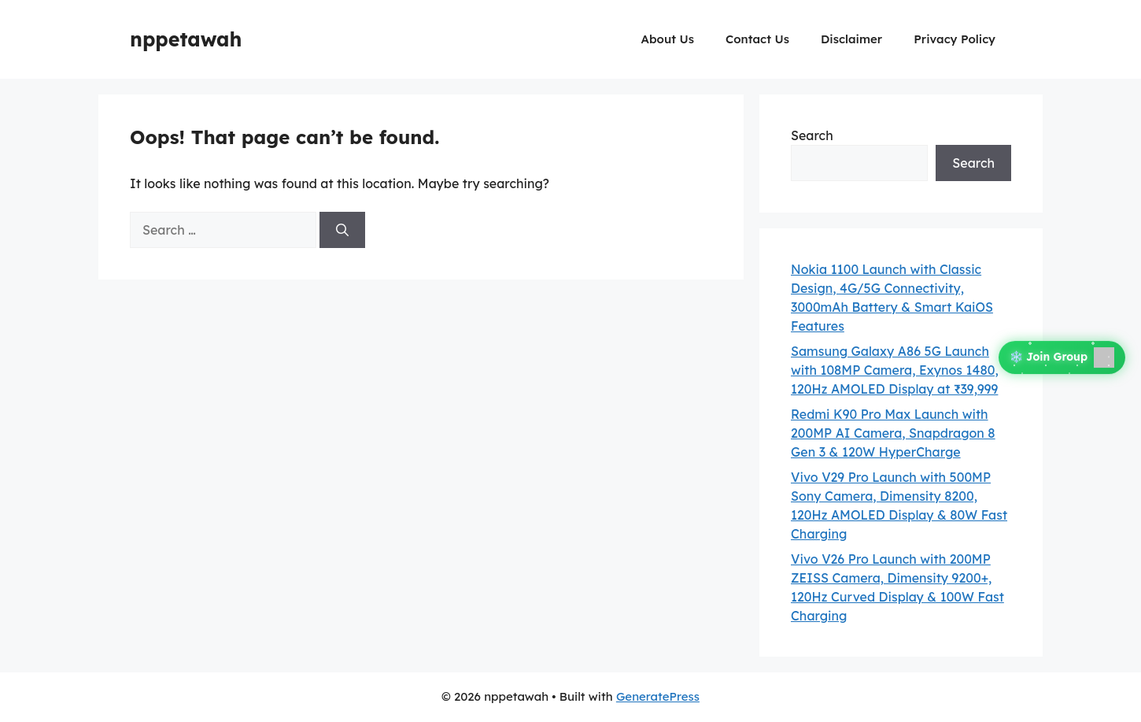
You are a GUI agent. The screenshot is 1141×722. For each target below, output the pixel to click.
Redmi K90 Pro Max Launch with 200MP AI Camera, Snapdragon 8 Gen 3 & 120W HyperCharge (893, 433)
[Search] (342, 230)
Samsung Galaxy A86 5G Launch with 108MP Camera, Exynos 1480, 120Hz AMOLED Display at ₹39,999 (895, 370)
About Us (667, 38)
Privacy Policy (954, 38)
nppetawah (186, 39)
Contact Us (757, 38)
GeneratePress (658, 696)
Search (812, 135)
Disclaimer (851, 38)
